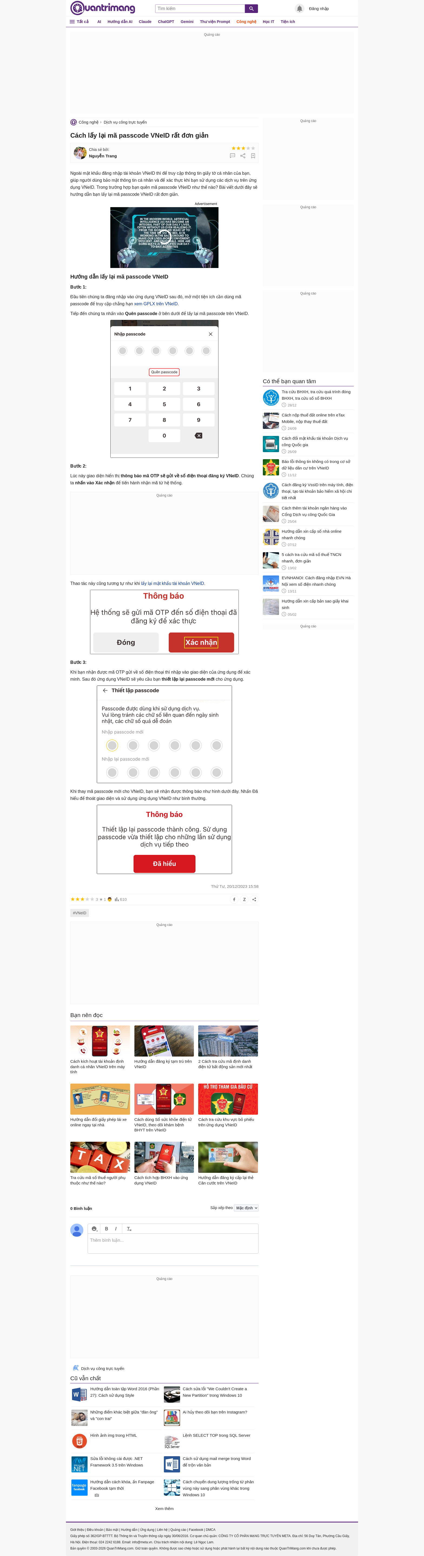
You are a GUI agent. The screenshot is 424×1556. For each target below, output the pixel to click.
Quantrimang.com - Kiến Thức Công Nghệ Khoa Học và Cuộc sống (102, 8)
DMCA (210, 1530)
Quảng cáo (178, 1530)
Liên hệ (162, 1530)
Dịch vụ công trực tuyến (125, 122)
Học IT (268, 21)
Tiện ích (288, 21)
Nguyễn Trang (103, 156)
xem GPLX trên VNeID (156, 304)
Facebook (196, 1530)
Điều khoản (95, 1530)
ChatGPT (166, 21)
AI (99, 21)
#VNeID (79, 913)
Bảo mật (112, 1530)
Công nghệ (246, 21)
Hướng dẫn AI (120, 21)
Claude (145, 21)
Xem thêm (164, 1508)
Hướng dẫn (129, 1530)
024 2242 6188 (109, 1542)
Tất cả (82, 21)
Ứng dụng (147, 1530)
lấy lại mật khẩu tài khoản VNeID (172, 583)
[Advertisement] (212, 76)
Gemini (187, 21)
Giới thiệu (77, 1530)
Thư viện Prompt (215, 21)
